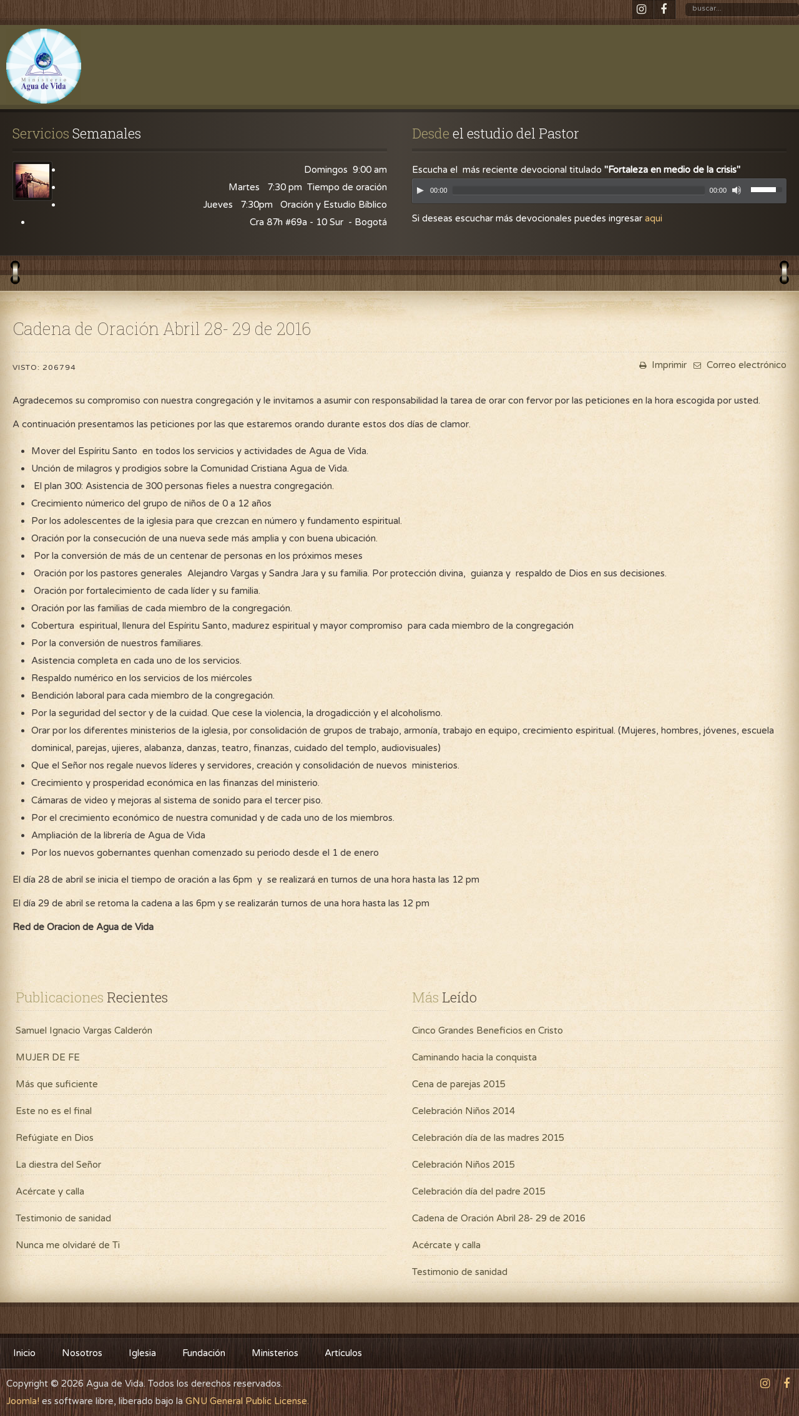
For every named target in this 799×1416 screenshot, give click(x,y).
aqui (653, 218)
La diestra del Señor (58, 1164)
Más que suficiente (57, 1084)
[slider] (579, 191)
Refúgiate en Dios (55, 1137)
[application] (599, 194)
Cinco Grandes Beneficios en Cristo (487, 1030)
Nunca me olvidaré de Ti (68, 1245)
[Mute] (737, 190)
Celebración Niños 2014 (463, 1111)
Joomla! (22, 1401)
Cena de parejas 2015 (459, 1084)
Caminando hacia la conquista (474, 1057)
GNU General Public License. (247, 1401)
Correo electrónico (738, 365)
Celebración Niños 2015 (463, 1164)
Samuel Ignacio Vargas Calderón (84, 1030)
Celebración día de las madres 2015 (488, 1137)
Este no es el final (54, 1111)
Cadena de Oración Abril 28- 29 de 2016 (499, 1218)
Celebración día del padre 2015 (479, 1191)
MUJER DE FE (48, 1057)
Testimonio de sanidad (63, 1218)
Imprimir (661, 365)
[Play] (420, 190)
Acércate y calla (50, 1191)
